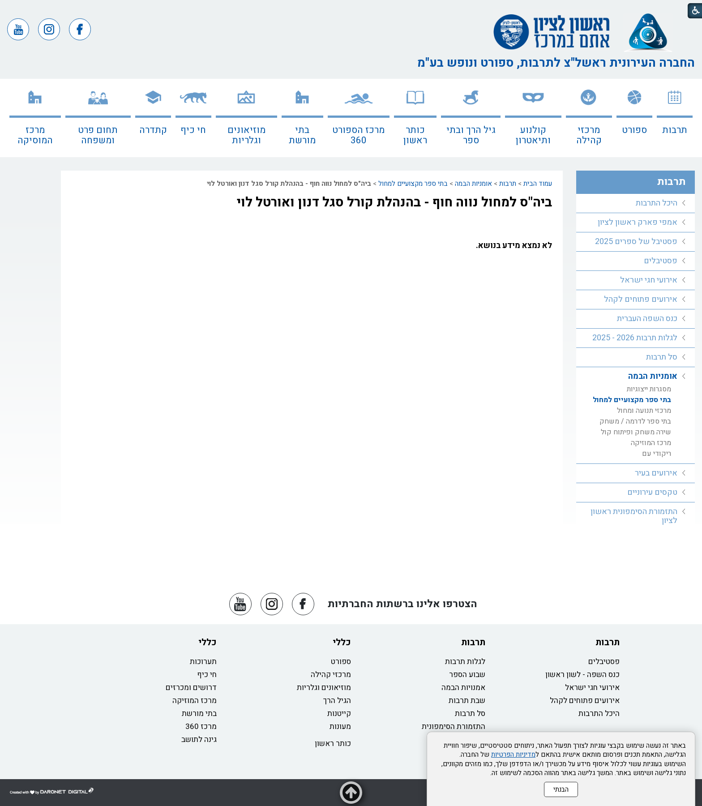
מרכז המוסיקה (35, 135)
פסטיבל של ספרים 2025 (636, 242)
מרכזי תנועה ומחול (644, 410)
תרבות (674, 130)
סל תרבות (661, 357)
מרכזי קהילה (589, 135)
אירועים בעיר (656, 473)
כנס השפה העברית (647, 319)
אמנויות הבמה (463, 687)
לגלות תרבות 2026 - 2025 (634, 338)
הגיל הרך (337, 700)
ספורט (634, 130)
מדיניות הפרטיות (513, 754)
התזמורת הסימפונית (453, 726)
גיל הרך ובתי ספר (471, 135)
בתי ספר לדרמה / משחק (635, 421)
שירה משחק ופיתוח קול (636, 432)
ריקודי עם (656, 453)
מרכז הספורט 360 (358, 135)
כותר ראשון (415, 135)
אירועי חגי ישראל (648, 280)
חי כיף (193, 130)
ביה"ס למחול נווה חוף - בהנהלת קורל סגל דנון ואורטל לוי (394, 202)
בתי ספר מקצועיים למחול (413, 184)
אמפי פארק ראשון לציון (637, 222)
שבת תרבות (467, 700)
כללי (342, 642)
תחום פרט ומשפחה (98, 135)
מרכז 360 (201, 726)
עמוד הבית (537, 184)
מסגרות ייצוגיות (649, 389)
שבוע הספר (467, 674)
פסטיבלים (660, 261)
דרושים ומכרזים (191, 687)
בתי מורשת (302, 135)
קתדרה (153, 130)
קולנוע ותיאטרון (533, 135)
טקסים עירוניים (652, 492)
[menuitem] (675, 118)
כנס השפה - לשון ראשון (582, 674)
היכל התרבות (656, 203)
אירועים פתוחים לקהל (640, 299)
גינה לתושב (199, 739)
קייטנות (339, 713)
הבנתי (561, 789)
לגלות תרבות (465, 661)
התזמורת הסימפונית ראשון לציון (634, 516)
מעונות (340, 726)
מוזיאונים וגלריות (246, 135)
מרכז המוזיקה (651, 442)
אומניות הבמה (473, 184)
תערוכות (203, 661)
